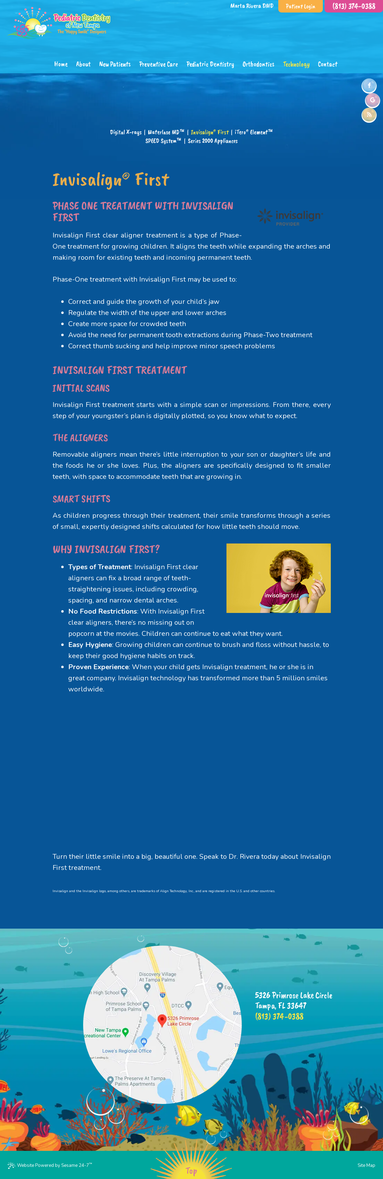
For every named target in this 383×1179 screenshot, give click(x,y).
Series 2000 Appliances (213, 141)
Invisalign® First (210, 132)
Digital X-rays (126, 132)
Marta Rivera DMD (251, 5)
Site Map (366, 1165)
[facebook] (369, 85)
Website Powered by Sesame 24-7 (50, 1165)
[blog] (369, 115)
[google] (373, 100)
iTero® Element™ (254, 132)
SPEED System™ (163, 141)
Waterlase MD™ (166, 132)
